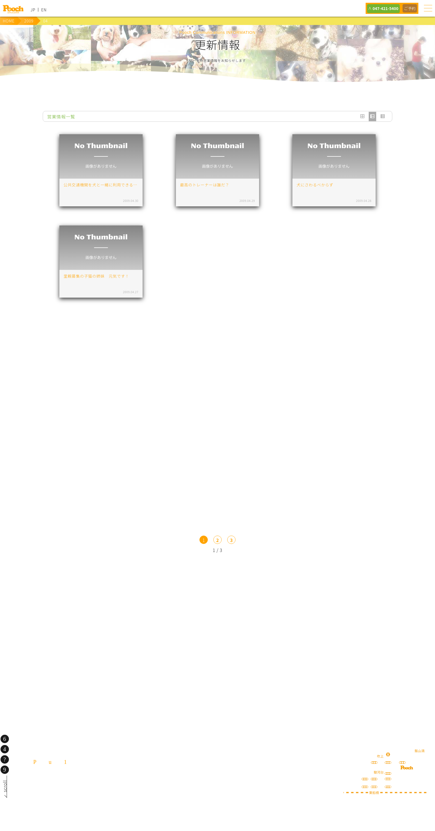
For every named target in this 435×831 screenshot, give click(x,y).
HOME (8, 21)
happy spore (348, 617)
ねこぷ (305, 654)
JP (33, 10)
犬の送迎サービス (86, 611)
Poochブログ (261, 611)
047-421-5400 (383, 8)
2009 (28, 21)
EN (44, 10)
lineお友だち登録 (174, 611)
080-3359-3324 (68, 794)
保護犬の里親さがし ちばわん (130, 654)
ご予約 (409, 8)
